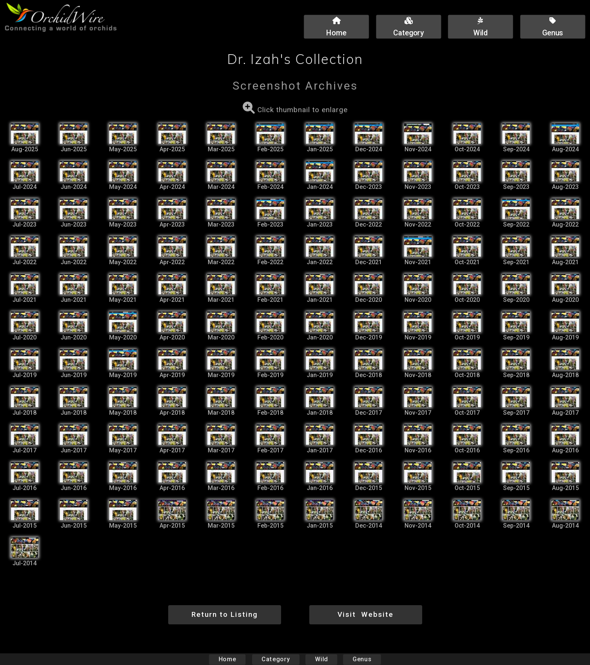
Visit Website (366, 614)
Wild (321, 659)
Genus (361, 659)
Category (276, 659)
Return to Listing (225, 614)
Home (227, 659)
